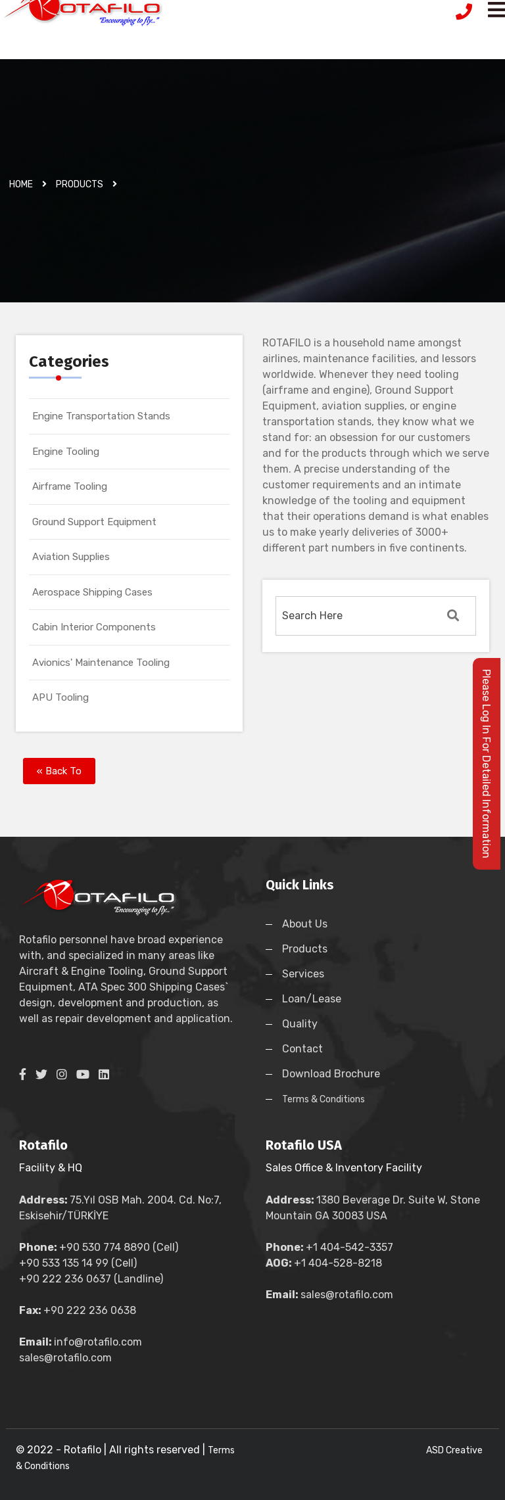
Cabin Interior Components (94, 627)
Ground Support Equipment (94, 522)
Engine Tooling (65, 451)
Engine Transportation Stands (101, 416)
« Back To (59, 771)
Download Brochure (331, 1073)
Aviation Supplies (71, 557)
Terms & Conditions (323, 1099)
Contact (302, 1049)
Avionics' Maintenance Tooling (101, 662)
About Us (304, 924)
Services (303, 974)
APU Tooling (60, 697)
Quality (300, 1024)
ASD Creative (454, 1450)
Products (304, 949)
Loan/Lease (311, 999)
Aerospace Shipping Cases (92, 592)
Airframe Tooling (69, 486)
